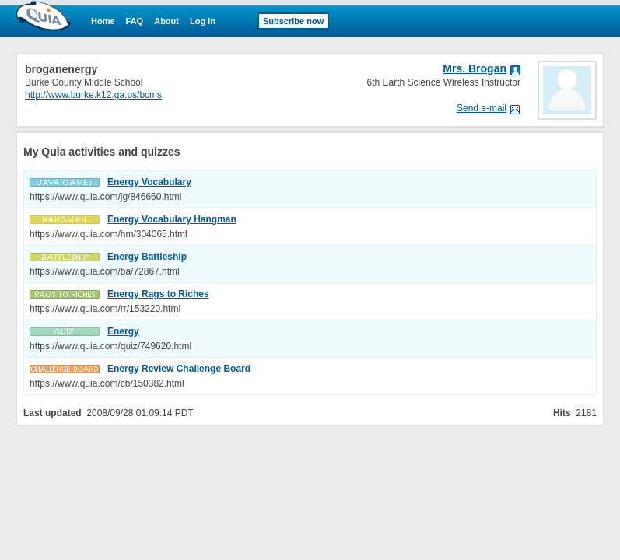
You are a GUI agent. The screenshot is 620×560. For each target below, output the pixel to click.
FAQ (135, 21)
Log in (202, 21)
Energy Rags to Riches (158, 294)
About (166, 21)
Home (103, 21)
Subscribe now (293, 21)
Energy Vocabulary (149, 182)
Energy (123, 331)
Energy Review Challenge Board (178, 368)
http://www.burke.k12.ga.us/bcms (93, 94)
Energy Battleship (147, 256)
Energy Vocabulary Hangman (171, 219)
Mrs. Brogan (474, 68)
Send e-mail (481, 108)
